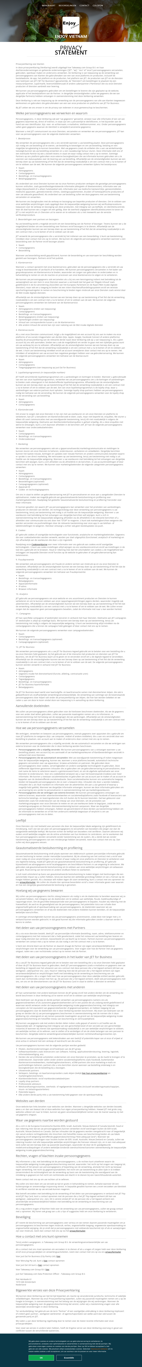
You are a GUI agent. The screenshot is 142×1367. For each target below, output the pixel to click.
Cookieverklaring (39, 544)
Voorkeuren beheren (99, 1349)
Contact (84, 5)
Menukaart (48, 5)
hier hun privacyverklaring (94, 1073)
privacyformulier (28, 882)
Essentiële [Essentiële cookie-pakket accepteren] (69, 1358)
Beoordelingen (67, 5)
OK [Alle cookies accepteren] (41, 1358)
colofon (98, 5)
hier (58, 1256)
